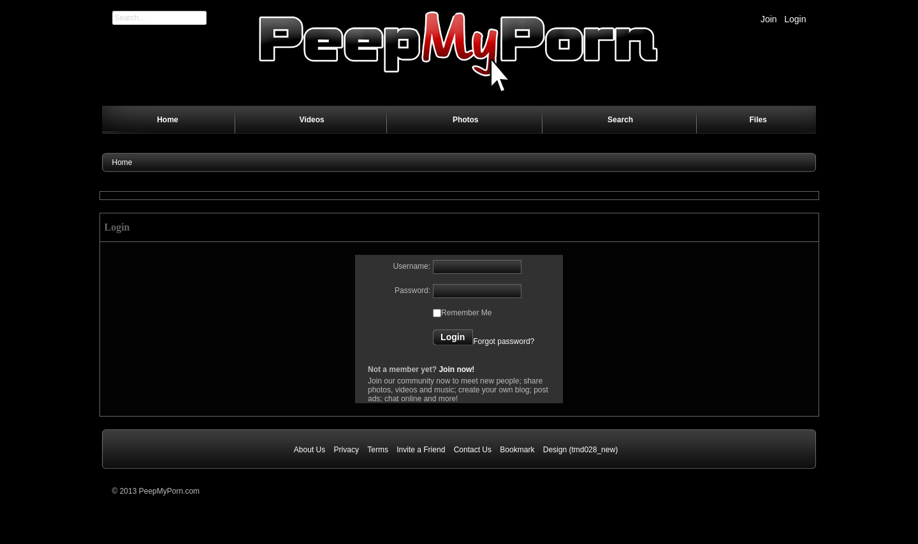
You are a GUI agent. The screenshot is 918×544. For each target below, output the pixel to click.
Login (795, 19)
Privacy (346, 449)
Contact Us (473, 449)
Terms (377, 449)
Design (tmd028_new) (580, 449)
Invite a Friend (421, 449)
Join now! (456, 369)
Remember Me (466, 312)
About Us (309, 449)
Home (122, 162)
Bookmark (517, 449)
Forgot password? (503, 341)
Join (769, 19)
